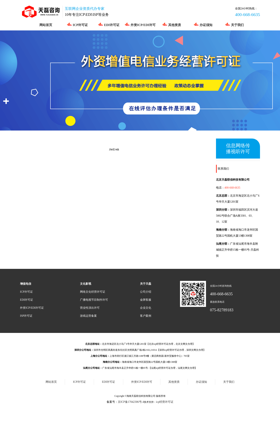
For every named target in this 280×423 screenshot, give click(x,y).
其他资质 (171, 24)
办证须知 (202, 24)
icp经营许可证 (164, 401)
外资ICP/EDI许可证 (32, 307)
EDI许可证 (108, 24)
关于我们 (234, 24)
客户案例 (145, 315)
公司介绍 (145, 291)
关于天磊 (145, 283)
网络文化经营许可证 (92, 291)
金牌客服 (145, 299)
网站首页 (45, 25)
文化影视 (85, 283)
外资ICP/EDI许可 (139, 24)
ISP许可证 (26, 315)
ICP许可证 (77, 24)
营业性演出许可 (90, 307)
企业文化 (145, 307)
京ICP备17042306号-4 (131, 401)
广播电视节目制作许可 (94, 299)
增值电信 (25, 283)
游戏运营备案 (88, 315)
